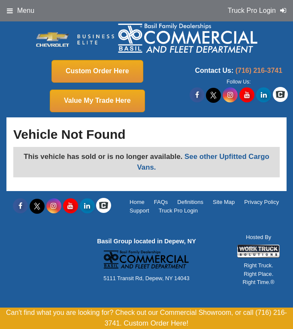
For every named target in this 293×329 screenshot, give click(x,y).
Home (137, 202)
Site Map (224, 202)
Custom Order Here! (156, 323)
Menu (20, 10)
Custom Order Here (97, 71)
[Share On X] (213, 95)
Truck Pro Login (178, 210)
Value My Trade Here (97, 100)
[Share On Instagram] (230, 95)
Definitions (190, 202)
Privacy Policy (261, 202)
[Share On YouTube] (246, 95)
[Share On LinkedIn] (263, 95)
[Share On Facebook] (197, 95)
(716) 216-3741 (259, 70)
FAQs (161, 202)
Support (139, 210)
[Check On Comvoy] (280, 95)
